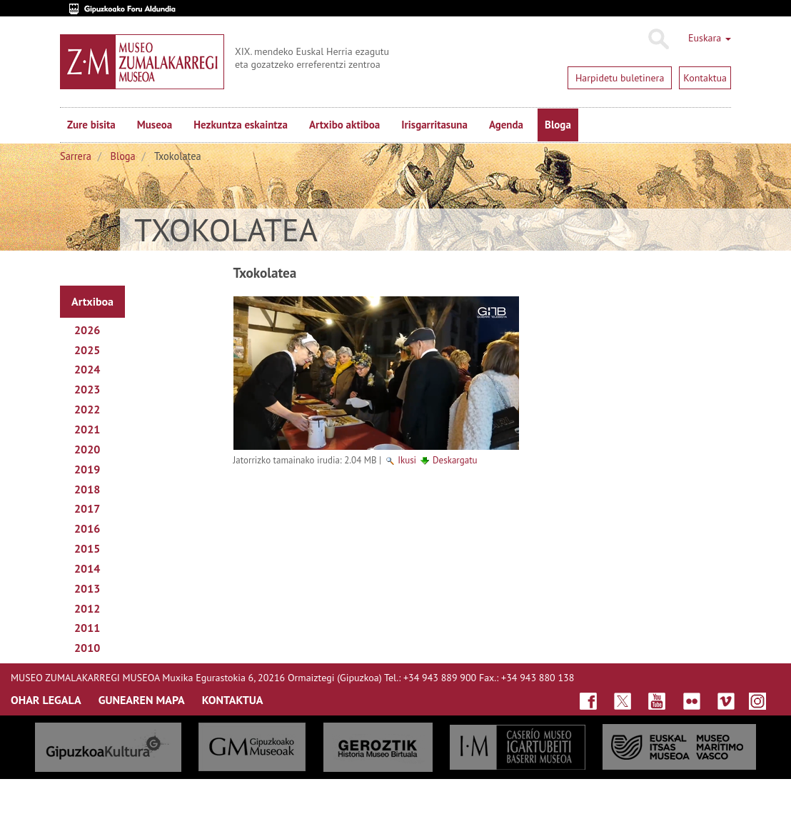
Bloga (558, 124)
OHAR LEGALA (46, 700)
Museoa (154, 124)
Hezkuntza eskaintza (240, 124)
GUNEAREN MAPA (142, 700)
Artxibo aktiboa (344, 124)
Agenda (506, 124)
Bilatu (657, 39)
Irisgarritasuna (434, 124)
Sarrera (75, 156)
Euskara (709, 37)
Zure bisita (91, 124)
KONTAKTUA (232, 700)
